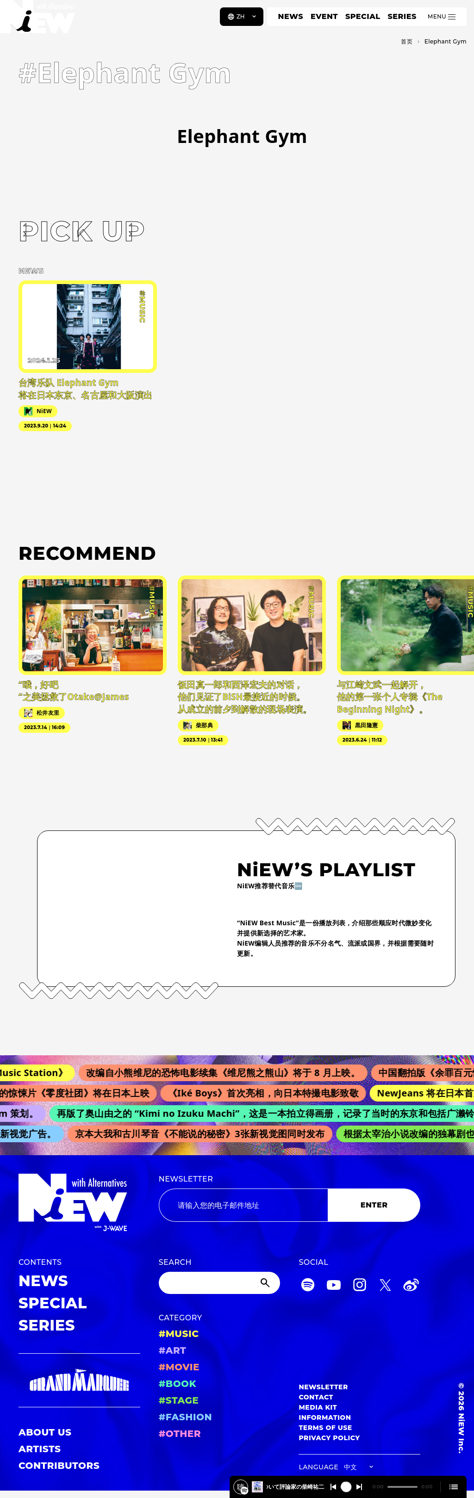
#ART (173, 1350)
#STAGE (179, 1400)
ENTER (374, 1205)
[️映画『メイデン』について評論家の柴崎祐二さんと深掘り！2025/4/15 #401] (244, 1490)
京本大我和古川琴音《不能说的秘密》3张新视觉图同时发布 (203, 1133)
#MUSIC (179, 1333)
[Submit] (266, 1283)
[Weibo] (411, 1286)
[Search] (220, 1283)
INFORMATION (325, 1417)
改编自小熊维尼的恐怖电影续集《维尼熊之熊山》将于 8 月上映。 (228, 1072)
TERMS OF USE (325, 1428)
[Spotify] (308, 1286)
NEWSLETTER (186, 1179)
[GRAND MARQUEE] (79, 1380)
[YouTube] (333, 1286)
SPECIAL (362, 16)
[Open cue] (453, 1486)
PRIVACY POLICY (329, 1438)
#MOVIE (179, 1367)
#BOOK (177, 1383)
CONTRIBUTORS (59, 1465)
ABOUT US (45, 1432)
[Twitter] (385, 1286)
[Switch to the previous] (333, 1486)
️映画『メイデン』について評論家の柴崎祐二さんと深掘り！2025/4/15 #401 (296, 1487)
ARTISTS (40, 1449)
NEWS (290, 16)
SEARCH (175, 1262)
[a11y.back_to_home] (37, 20)
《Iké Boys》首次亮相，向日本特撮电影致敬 (267, 1093)
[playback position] (402, 1487)
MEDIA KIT (318, 1407)
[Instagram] (359, 1286)
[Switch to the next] (359, 1486)
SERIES (401, 16)
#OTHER (180, 1433)
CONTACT (316, 1397)
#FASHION (185, 1417)
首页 (406, 41)
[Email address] (243, 1205)
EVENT (324, 16)
